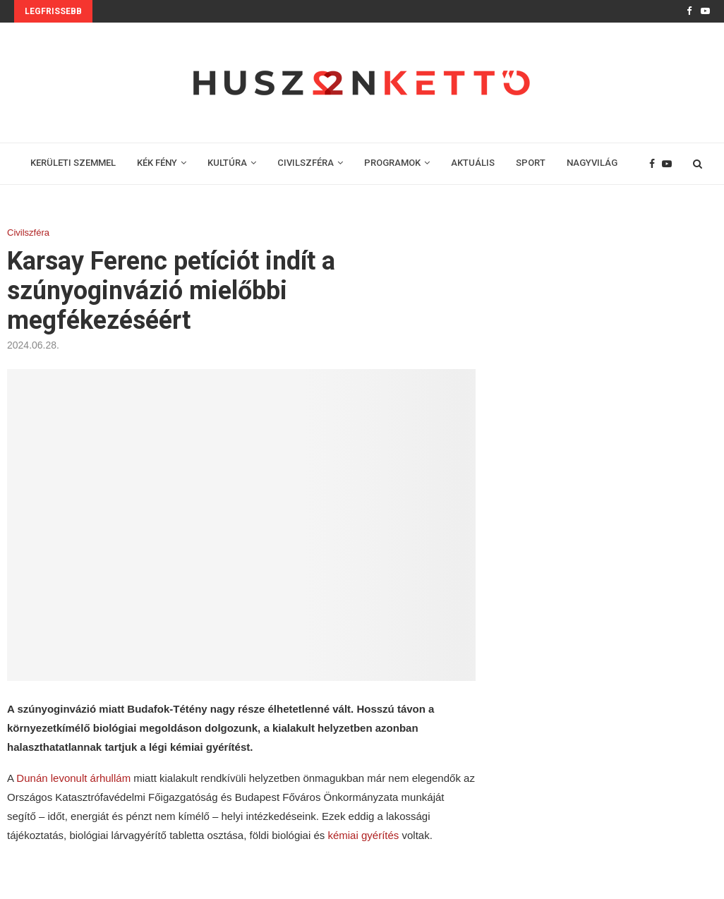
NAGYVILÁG (592, 162)
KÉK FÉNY (157, 162)
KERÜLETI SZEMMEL (73, 162)
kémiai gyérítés (363, 835)
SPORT (530, 162)
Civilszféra (28, 232)
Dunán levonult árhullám (73, 778)
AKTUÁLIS (473, 162)
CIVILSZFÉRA (305, 162)
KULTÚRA (227, 162)
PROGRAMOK (392, 162)
